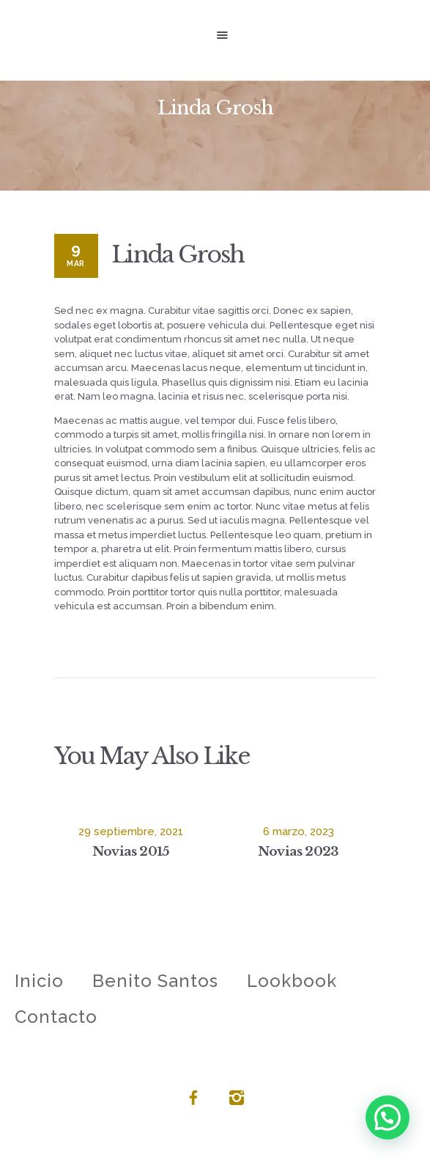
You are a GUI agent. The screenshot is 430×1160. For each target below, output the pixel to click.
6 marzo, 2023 (298, 831)
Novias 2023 (298, 851)
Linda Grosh (177, 254)
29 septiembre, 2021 (130, 831)
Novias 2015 (130, 851)
